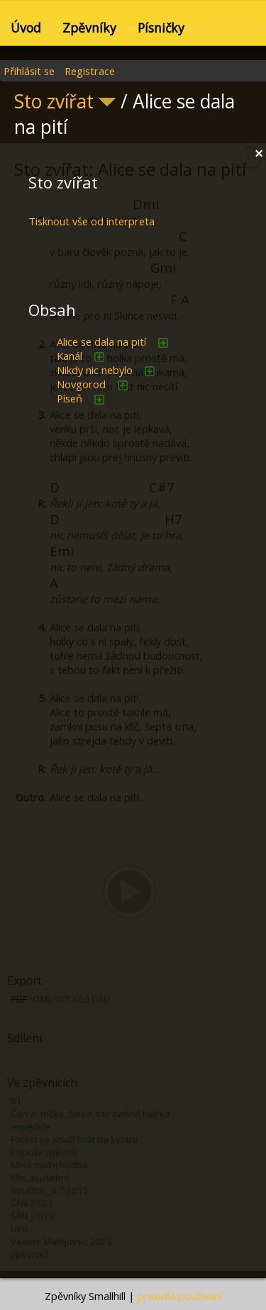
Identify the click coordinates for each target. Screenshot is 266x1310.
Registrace (90, 71)
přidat (163, 343)
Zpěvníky (89, 27)
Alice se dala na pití (101, 341)
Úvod (26, 27)
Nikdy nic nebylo (95, 370)
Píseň (69, 398)
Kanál (69, 356)
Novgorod (81, 384)
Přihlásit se (29, 71)
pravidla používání (180, 1296)
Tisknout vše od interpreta (91, 221)
